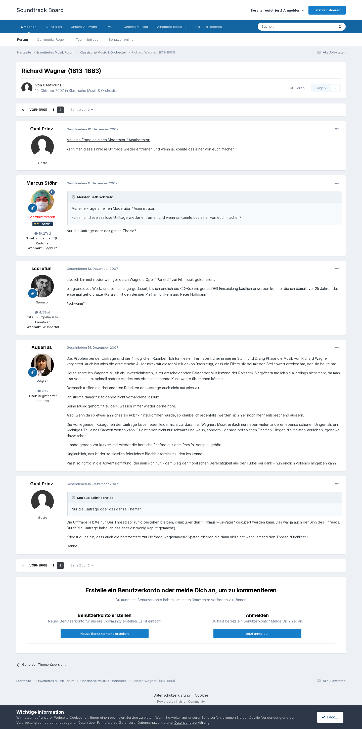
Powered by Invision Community (181, 701)
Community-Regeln (52, 39)
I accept (331, 717)
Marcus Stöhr (41, 183)
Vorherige (38, 110)
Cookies (202, 695)
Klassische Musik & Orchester (93, 90)
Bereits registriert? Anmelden (277, 10)
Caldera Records (208, 27)
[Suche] (280, 27)
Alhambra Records (171, 27)
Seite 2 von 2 (82, 110)
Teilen (297, 88)
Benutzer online (121, 39)
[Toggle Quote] (74, 197)
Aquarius (41, 347)
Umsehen (28, 29)
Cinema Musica (136, 27)
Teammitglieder (88, 39)
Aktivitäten (54, 27)
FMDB (110, 27)
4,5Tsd (42, 312)
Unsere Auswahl (84, 27)
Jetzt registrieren (327, 10)
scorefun (41, 268)
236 (42, 391)
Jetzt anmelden (257, 634)
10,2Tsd (42, 233)
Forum (22, 39)
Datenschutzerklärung (172, 695)
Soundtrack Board (40, 10)
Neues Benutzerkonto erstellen (104, 634)
